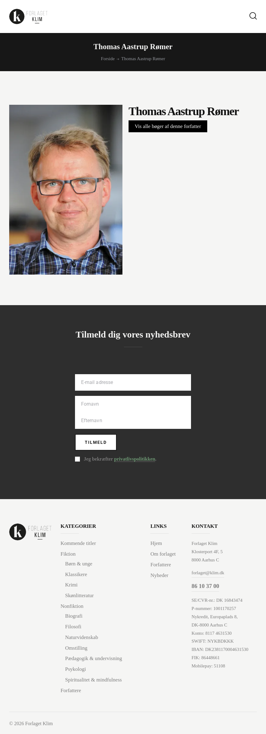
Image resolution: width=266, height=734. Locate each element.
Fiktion (68, 554)
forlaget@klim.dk (208, 572)
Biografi (74, 616)
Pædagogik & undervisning (93, 658)
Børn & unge (78, 564)
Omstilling (76, 648)
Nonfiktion (72, 606)
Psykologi (75, 669)
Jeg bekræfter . (120, 459)
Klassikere (76, 574)
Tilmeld (96, 442)
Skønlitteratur (79, 595)
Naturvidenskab (81, 637)
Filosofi (73, 627)
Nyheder (159, 575)
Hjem (156, 543)
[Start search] (253, 16)
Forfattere (71, 690)
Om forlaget (163, 554)
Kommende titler (78, 543)
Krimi (71, 585)
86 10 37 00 (205, 586)
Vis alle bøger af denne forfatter (168, 126)
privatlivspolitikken (134, 459)
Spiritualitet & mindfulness (93, 680)
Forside (108, 58)
